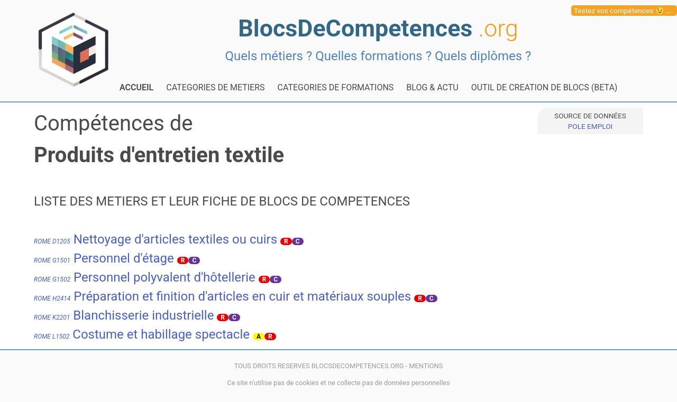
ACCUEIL (136, 87)
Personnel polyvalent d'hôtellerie (144, 277)
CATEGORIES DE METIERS (215, 87)
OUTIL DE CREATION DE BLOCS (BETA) (544, 87)
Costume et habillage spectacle (142, 334)
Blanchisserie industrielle (124, 315)
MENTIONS (426, 366)
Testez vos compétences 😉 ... (623, 10)
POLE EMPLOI (590, 126)
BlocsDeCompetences (378, 28)
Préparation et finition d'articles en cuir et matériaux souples (222, 296)
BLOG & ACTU (432, 87)
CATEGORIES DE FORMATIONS (336, 87)
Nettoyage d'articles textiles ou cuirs (155, 239)
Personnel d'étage (104, 258)
